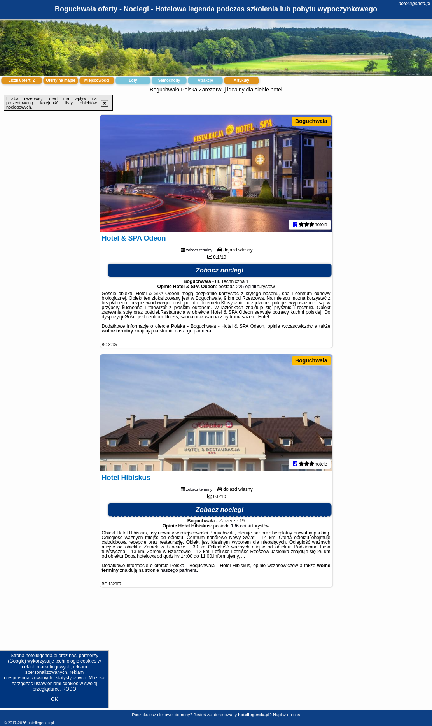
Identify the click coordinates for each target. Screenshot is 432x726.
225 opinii (246, 286)
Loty (133, 80)
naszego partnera (193, 331)
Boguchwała (311, 121)
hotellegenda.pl (414, 3)
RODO (69, 689)
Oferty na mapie (60, 80)
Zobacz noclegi (219, 270)
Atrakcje (205, 80)
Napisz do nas (286, 714)
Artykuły (241, 80)
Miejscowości (96, 80)
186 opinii (241, 526)
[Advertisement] (216, 655)
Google (16, 661)
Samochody (169, 80)
